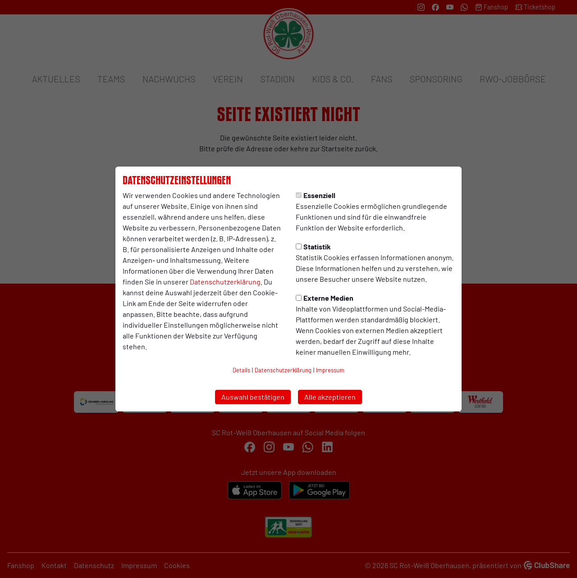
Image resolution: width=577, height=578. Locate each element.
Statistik (313, 246)
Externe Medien (324, 298)
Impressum (330, 370)
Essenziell (315, 195)
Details (241, 370)
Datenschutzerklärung (225, 281)
